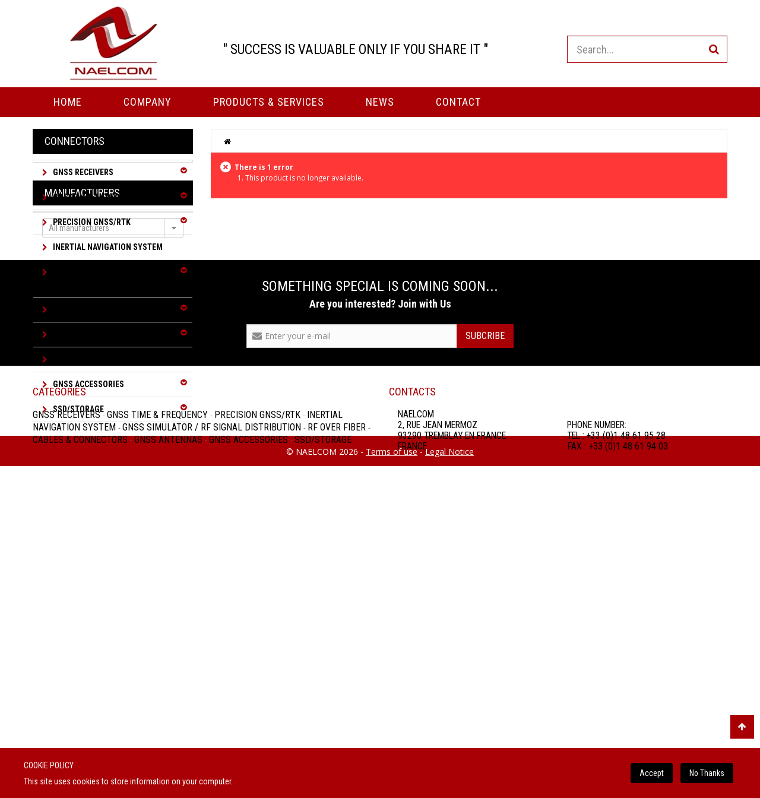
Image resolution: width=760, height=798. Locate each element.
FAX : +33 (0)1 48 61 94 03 (617, 737)
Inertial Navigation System (107, 247)
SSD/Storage (77, 409)
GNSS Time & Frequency (97, 197)
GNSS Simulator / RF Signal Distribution (101, 278)
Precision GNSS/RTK (91, 222)
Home (67, 102)
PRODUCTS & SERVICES (268, 102)
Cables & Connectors (94, 334)
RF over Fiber (77, 309)
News (380, 102)
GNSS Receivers (82, 172)
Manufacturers (82, 452)
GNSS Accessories (87, 384)
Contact (458, 102)
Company (148, 102)
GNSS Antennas (82, 359)
